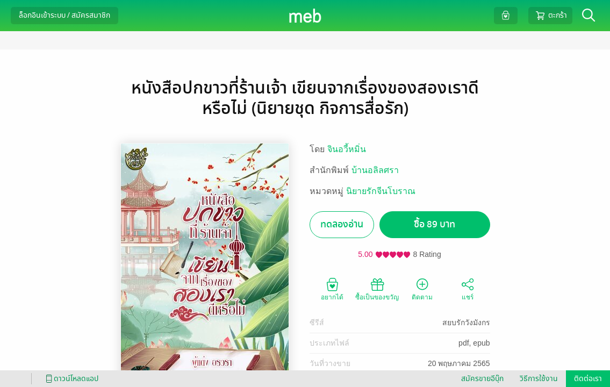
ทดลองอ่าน (341, 224)
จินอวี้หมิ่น (346, 149)
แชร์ (468, 288)
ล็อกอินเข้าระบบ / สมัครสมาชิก (64, 15)
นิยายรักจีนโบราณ (380, 191)
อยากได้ (332, 288)
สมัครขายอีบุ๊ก (482, 378)
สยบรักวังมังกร (466, 322)
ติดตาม (422, 288)
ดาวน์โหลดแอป (70, 378)
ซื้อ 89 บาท (434, 224)
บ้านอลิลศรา (375, 170)
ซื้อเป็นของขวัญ (377, 288)
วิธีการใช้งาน (539, 378)
